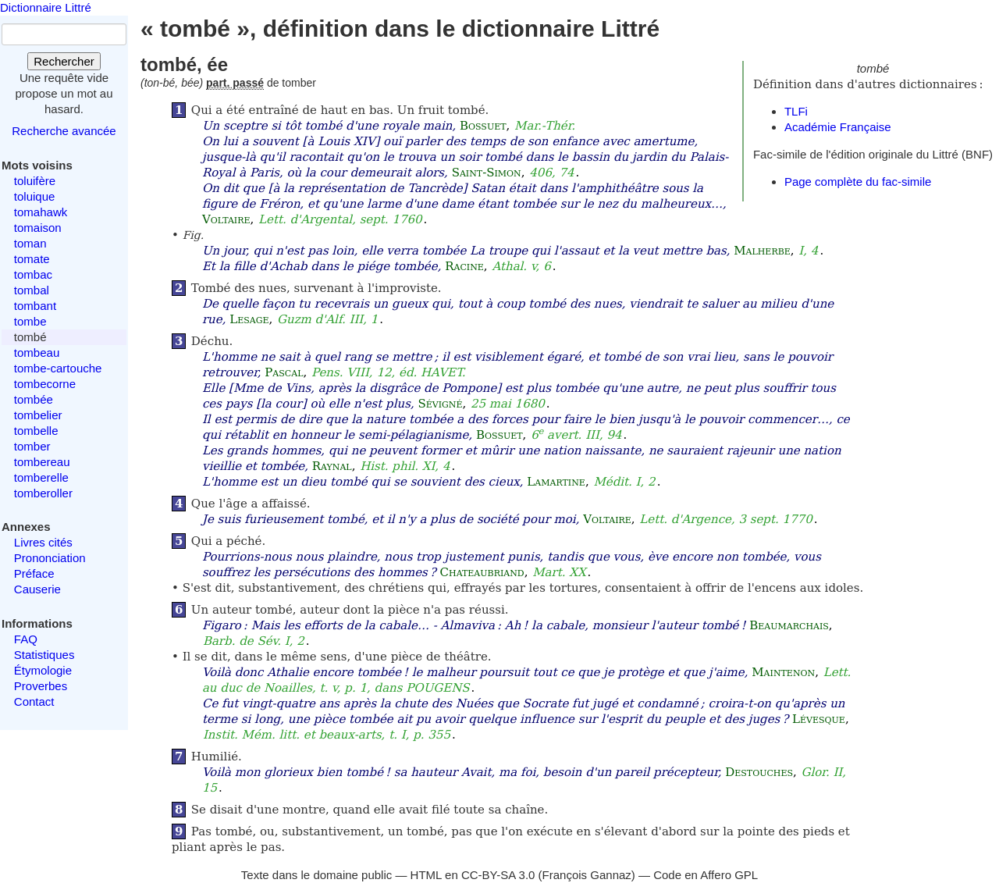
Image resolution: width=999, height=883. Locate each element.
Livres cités (43, 542)
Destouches (759, 772)
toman (30, 243)
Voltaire (226, 219)
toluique (34, 196)
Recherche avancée (64, 130)
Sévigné (440, 404)
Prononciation (50, 557)
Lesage (248, 319)
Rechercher (64, 61)
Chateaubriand (482, 572)
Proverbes (40, 686)
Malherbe (762, 251)
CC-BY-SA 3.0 (498, 874)
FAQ (25, 639)
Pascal (284, 372)
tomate (32, 258)
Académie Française (837, 127)
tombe (30, 321)
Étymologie (43, 670)
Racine (464, 266)
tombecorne (45, 383)
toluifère (34, 180)
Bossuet (483, 126)
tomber (32, 446)
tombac (33, 274)
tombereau (42, 461)
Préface (34, 573)
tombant (35, 305)
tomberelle (41, 477)
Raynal (332, 466)
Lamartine (556, 482)
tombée (33, 399)
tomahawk (40, 212)
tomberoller (43, 493)
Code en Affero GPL (705, 874)
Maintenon (783, 672)
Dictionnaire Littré (45, 7)
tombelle (36, 430)
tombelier (38, 415)
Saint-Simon (486, 173)
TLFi (796, 111)
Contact (34, 701)
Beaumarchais (789, 625)
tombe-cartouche (58, 368)
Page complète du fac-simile (857, 181)
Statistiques (44, 654)
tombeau (36, 352)
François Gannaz (586, 874)
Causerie (37, 589)
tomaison (38, 227)
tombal (31, 290)
